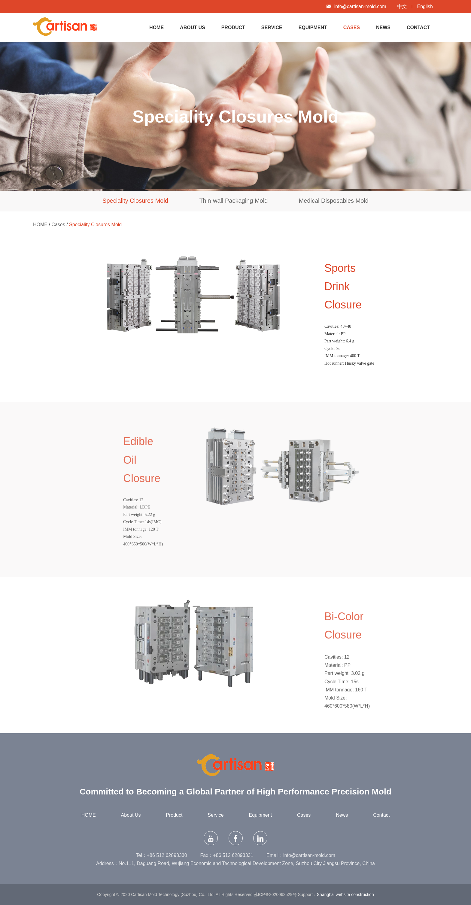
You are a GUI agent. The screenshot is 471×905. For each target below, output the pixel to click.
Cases (351, 27)
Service (271, 27)
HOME (156, 27)
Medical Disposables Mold (334, 200)
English (425, 6)
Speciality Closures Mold (135, 200)
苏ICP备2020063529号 (275, 894)
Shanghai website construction (345, 894)
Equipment (313, 27)
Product (233, 27)
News (383, 27)
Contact (418, 27)
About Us (192, 27)
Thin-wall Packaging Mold (233, 200)
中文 (402, 6)
